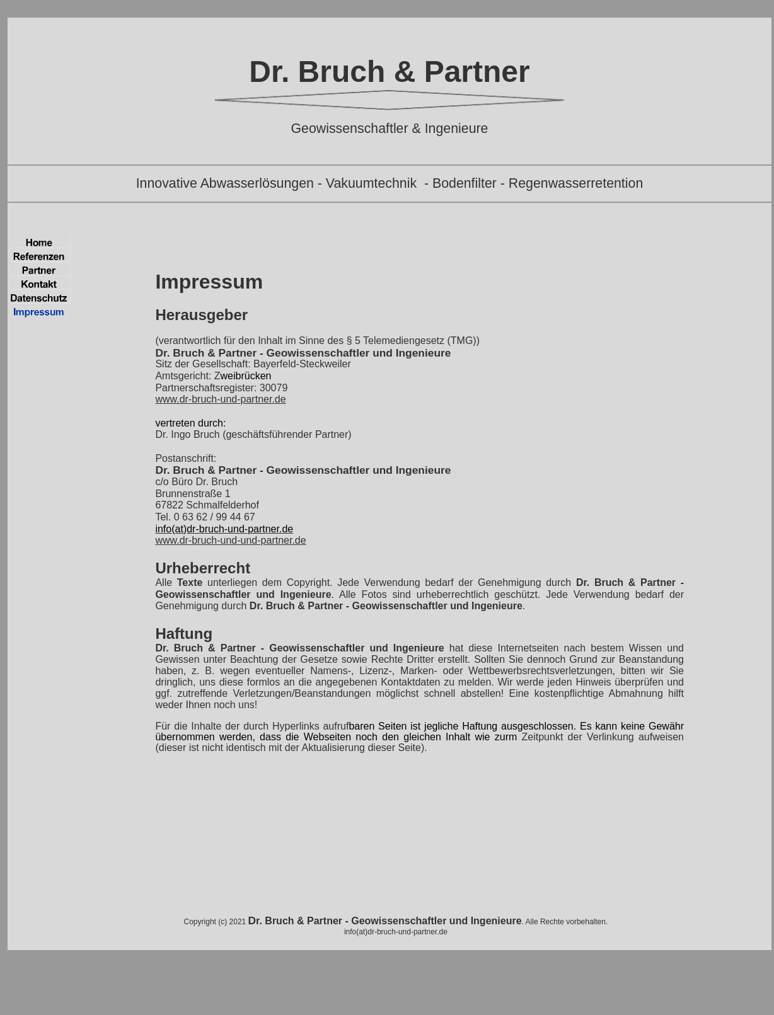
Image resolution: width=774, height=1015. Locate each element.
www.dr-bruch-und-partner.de (220, 399)
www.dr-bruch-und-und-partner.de (230, 540)
